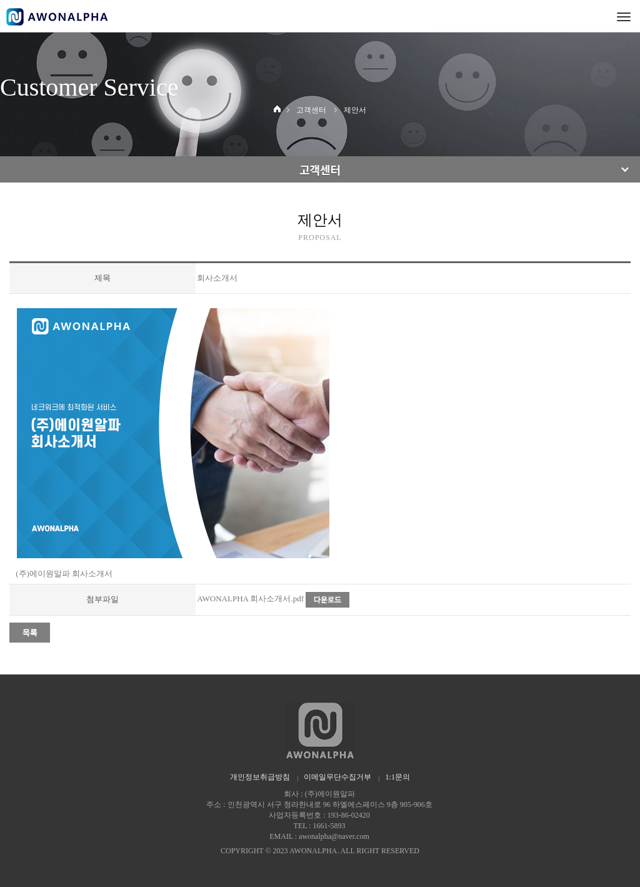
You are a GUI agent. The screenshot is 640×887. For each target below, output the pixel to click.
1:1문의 (398, 777)
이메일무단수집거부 (337, 777)
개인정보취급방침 (260, 777)
